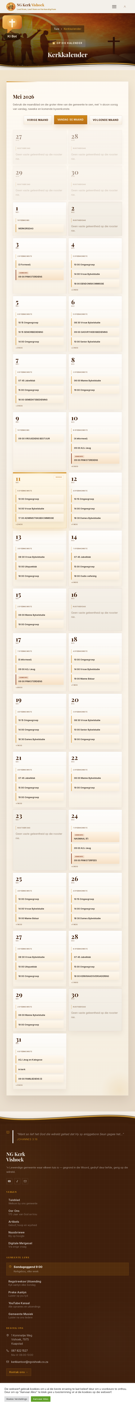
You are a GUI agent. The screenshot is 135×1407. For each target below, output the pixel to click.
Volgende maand (106, 119)
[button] (12, 27)
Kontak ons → (18, 1372)
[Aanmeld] (125, 7)
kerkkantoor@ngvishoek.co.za (29, 1362)
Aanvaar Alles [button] (40, 1399)
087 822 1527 (19, 1350)
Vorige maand (37, 119)
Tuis (56, 28)
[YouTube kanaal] (9, 1181)
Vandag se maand (70, 119)
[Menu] (114, 7)
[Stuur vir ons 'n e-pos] (25, 1181)
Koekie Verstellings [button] (17, 1399)
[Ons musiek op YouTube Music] (17, 1181)
